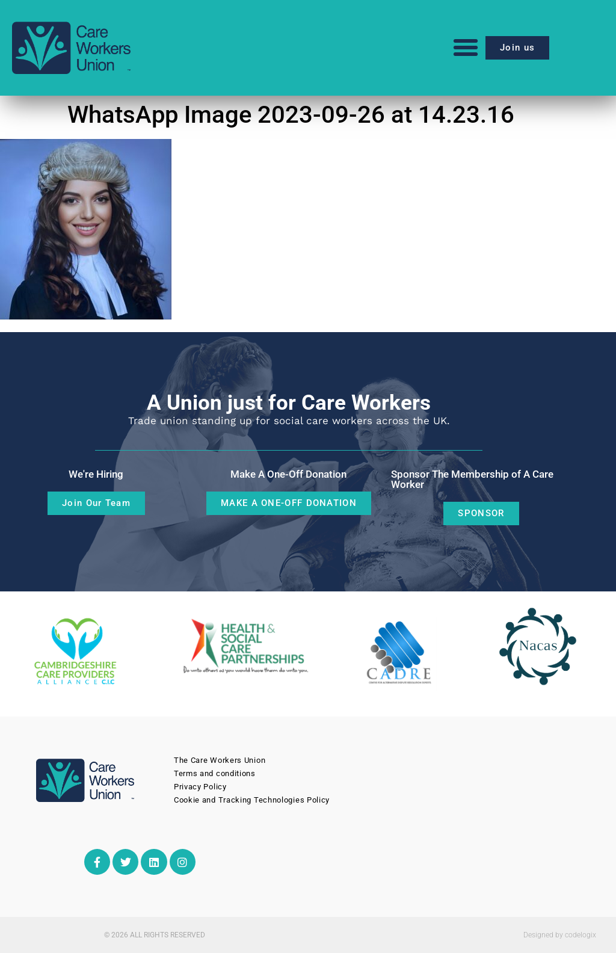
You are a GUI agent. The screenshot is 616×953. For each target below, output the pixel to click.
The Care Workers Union (219, 760)
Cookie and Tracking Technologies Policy (252, 799)
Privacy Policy (200, 786)
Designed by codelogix (559, 935)
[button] (465, 47)
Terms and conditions (215, 773)
